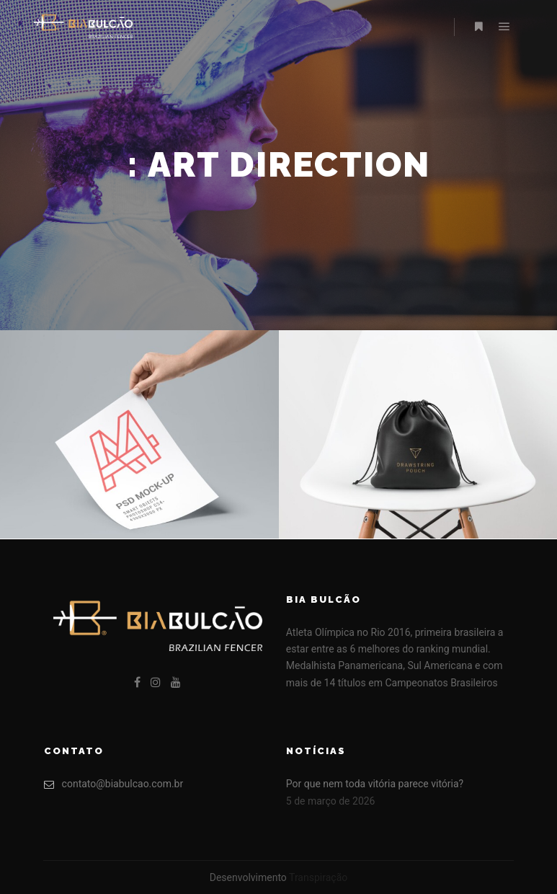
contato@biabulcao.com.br (114, 784)
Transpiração (318, 877)
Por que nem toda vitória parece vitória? (374, 783)
